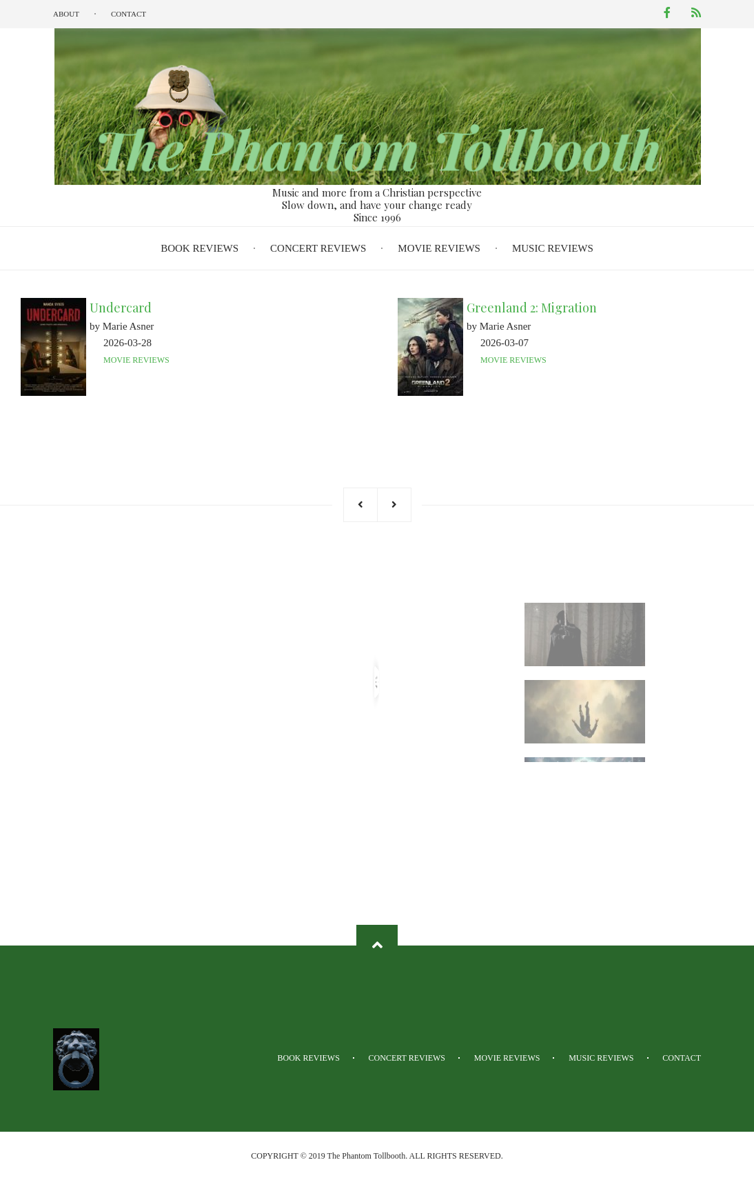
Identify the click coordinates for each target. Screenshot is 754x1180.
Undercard (121, 307)
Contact (128, 14)
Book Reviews (199, 248)
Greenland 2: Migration (532, 307)
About (66, 14)
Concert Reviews (318, 248)
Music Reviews (552, 248)
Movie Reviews (439, 248)
